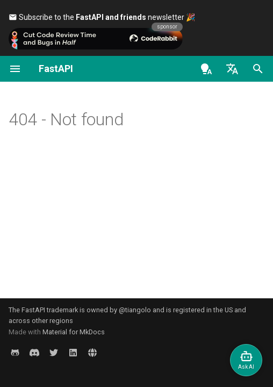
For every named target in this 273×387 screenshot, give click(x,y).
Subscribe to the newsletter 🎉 (102, 17)
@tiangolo (135, 310)
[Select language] (232, 69)
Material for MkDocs (73, 332)
